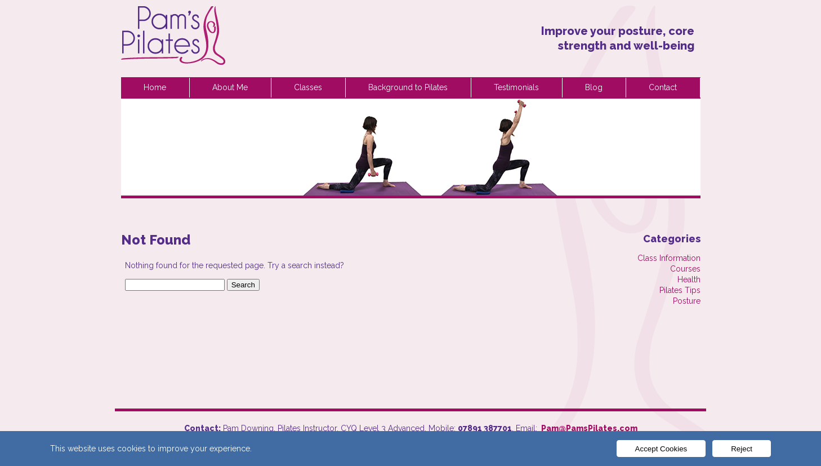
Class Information (668, 258)
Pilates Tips (679, 290)
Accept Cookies (661, 449)
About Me (230, 87)
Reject (741, 449)
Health (688, 279)
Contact (663, 87)
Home (155, 87)
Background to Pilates (408, 87)
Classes (308, 87)
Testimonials (516, 87)
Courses (685, 268)
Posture (686, 300)
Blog (594, 87)
